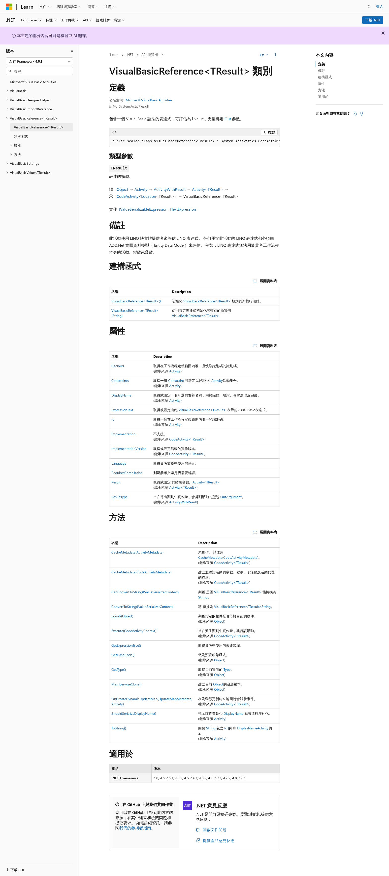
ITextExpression (183, 209)
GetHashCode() (122, 654)
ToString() (118, 728)
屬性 (321, 83)
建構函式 (325, 77)
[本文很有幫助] (355, 114)
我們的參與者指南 (135, 827)
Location (148, 196)
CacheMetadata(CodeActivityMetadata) (228, 557)
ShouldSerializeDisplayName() (133, 713)
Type (227, 669)
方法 (321, 90)
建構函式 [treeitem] (21, 136)
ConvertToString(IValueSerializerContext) (142, 606)
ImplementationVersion (129, 448)
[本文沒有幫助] (361, 114)
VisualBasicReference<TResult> (207, 301)
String (202, 597)
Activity (140, 189)
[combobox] (39, 61)
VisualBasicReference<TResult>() (136, 301)
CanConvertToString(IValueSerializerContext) (145, 592)
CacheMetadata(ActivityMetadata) (137, 552)
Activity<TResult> (207, 189)
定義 (321, 64)
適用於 (323, 96)
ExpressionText (122, 409)
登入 (379, 6)
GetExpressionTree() (126, 645)
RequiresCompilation (127, 472)
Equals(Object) (122, 616)
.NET (130, 54)
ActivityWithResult (170, 189)
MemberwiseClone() (126, 684)
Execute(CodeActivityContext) (133, 630)
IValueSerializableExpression (143, 209)
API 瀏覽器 (149, 54)
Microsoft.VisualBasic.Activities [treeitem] (33, 82)
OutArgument (231, 496)
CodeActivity (127, 196)
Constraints (120, 380)
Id (112, 419)
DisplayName (121, 395)
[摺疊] (72, 50)
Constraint (176, 380)
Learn (114, 54)
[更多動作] (275, 55)
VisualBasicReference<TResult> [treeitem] (38, 127)
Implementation (123, 434)
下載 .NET (372, 20)
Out (228, 118)
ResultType (119, 496)
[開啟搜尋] (369, 6)
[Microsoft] (9, 6)
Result (116, 482)
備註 (321, 70)
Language (118, 463)
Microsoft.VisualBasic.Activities (149, 100)
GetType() (118, 669)
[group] (194, 141)
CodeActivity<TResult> (186, 439)
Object (122, 189)
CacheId (117, 365)
